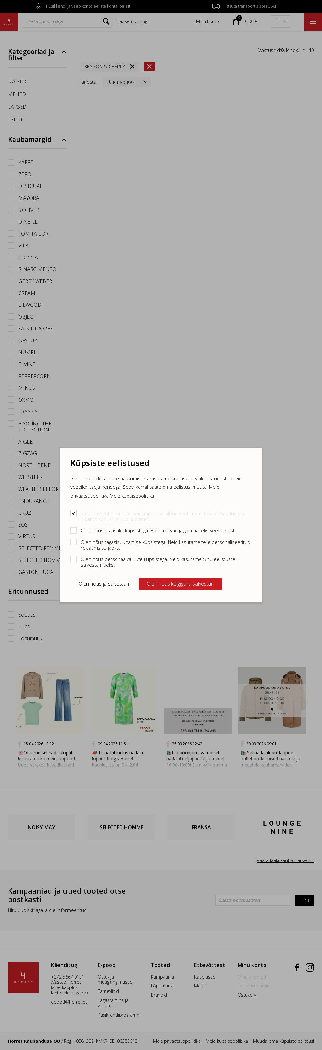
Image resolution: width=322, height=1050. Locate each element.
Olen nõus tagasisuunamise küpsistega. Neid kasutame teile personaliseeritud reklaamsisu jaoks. (165, 545)
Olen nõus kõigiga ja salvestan (180, 583)
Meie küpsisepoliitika (132, 495)
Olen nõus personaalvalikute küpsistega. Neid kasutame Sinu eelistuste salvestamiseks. (158, 562)
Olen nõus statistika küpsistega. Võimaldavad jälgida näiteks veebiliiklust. (158, 530)
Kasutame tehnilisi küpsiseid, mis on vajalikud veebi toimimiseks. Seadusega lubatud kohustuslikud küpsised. (162, 516)
